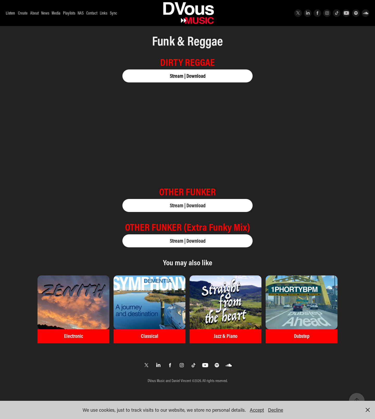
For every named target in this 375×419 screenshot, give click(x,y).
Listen (10, 13)
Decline (275, 410)
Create (23, 13)
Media (56, 13)
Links (103, 13)
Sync (113, 13)
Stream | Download (187, 76)
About (34, 13)
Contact (91, 13)
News (45, 13)
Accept (257, 410)
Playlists (69, 13)
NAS (81, 13)
